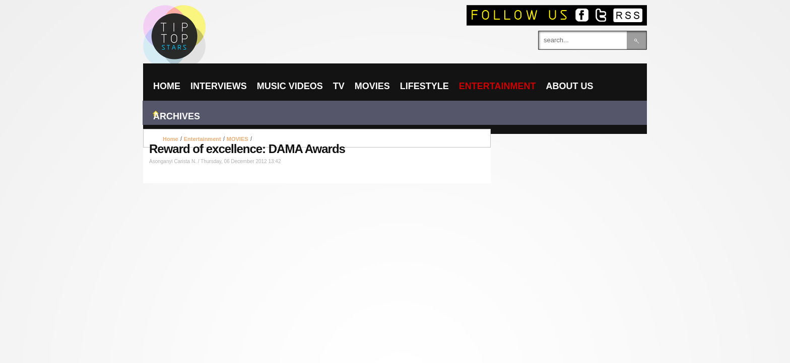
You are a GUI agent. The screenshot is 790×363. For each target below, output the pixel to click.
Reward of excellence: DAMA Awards (247, 149)
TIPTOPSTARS (213, 18)
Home (170, 139)
